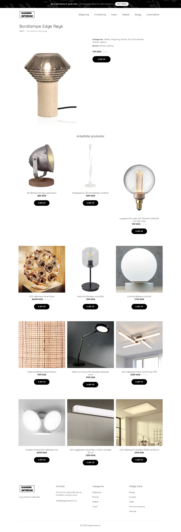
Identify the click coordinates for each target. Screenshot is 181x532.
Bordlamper (138, 41)
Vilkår (131, 504)
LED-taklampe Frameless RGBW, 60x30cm (139, 452)
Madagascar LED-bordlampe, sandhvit (90, 195)
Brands (124, 41)
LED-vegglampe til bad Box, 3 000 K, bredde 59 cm (90, 453)
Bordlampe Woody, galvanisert (41, 195)
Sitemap (132, 513)
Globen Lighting (99, 44)
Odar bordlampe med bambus (41, 374)
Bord (130, 41)
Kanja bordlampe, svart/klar (90, 298)
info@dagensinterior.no (66, 503)
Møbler (126, 15)
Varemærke (152, 15)
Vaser (114, 15)
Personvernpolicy (137, 508)
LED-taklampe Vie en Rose (41, 298)
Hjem (21, 33)
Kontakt (132, 499)
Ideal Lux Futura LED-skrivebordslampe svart (90, 375)
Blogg (138, 15)
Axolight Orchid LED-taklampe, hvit (42, 452)
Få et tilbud (122, 4)
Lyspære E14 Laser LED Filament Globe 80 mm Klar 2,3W (139, 222)
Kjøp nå (101, 61)
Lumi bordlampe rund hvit (139, 298)
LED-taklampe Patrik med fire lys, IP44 (139, 374)
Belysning (84, 15)
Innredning (100, 15)
